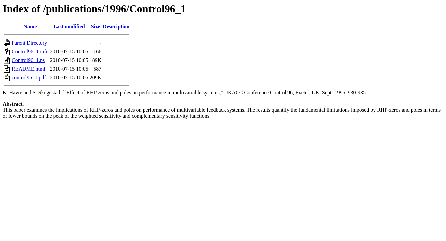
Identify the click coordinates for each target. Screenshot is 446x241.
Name (30, 26)
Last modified (69, 26)
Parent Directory (29, 43)
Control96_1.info (30, 51)
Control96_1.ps (28, 60)
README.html (28, 69)
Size (95, 26)
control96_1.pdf (29, 77)
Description (116, 26)
